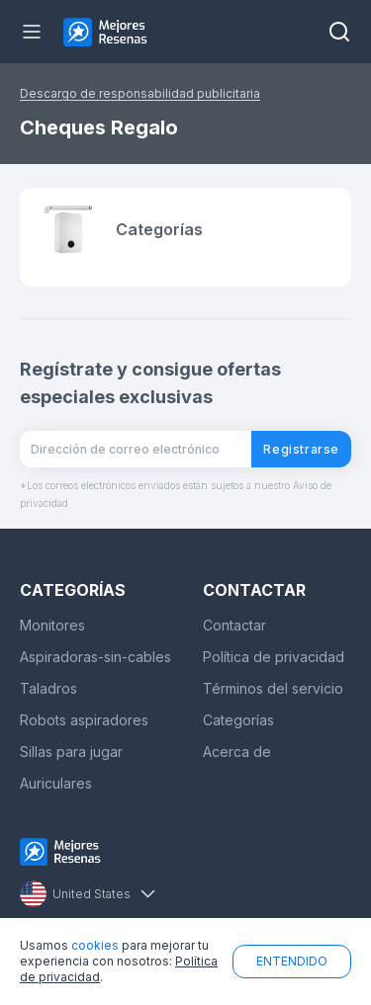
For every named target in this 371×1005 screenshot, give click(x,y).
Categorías (238, 720)
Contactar (234, 625)
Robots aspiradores (84, 720)
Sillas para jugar (71, 751)
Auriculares (56, 783)
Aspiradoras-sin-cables (95, 656)
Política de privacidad (273, 656)
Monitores (52, 625)
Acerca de (237, 751)
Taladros (48, 688)
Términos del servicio (273, 688)
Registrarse (301, 449)
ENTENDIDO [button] (291, 961)
